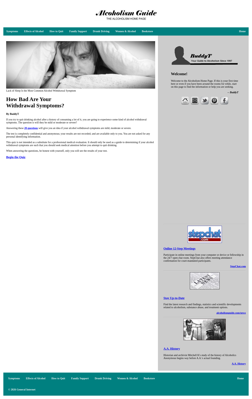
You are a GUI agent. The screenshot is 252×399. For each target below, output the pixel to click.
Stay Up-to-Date (174, 298)
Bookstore (147, 31)
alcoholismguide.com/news (231, 313)
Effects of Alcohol (34, 31)
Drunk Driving (101, 31)
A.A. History (172, 348)
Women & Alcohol (125, 31)
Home (242, 31)
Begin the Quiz (16, 157)
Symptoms (12, 31)
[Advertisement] (204, 137)
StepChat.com (238, 266)
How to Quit (56, 31)
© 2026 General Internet (21, 389)
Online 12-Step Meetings (180, 248)
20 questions (31, 128)
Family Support (78, 31)
